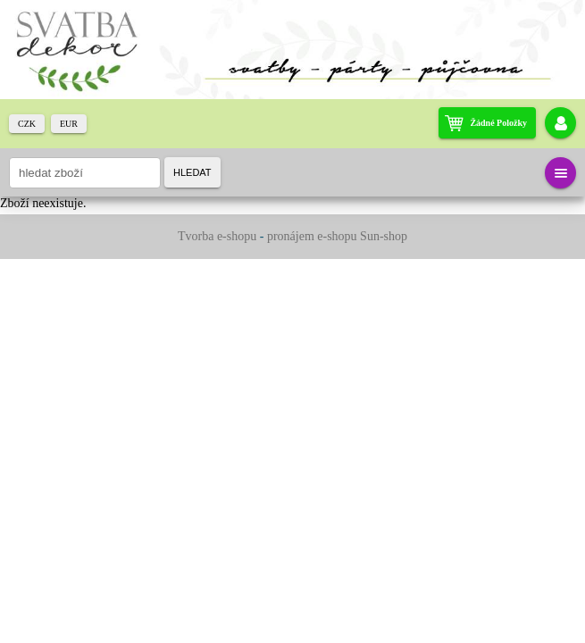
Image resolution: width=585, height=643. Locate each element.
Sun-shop (383, 236)
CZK (27, 124)
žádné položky (498, 123)
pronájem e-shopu (312, 236)
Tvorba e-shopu (217, 236)
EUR (69, 124)
